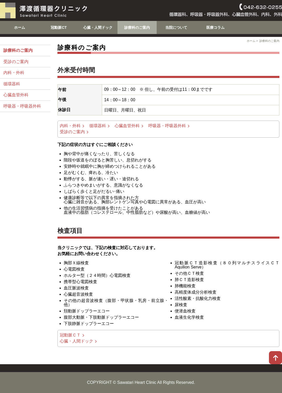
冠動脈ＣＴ (70, 335)
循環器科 (11, 84)
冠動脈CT (59, 27)
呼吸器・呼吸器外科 (22, 106)
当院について (176, 27)
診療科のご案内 (137, 27)
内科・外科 (13, 72)
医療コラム (215, 27)
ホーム (19, 27)
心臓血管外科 (15, 95)
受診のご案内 (15, 61)
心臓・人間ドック (98, 27)
